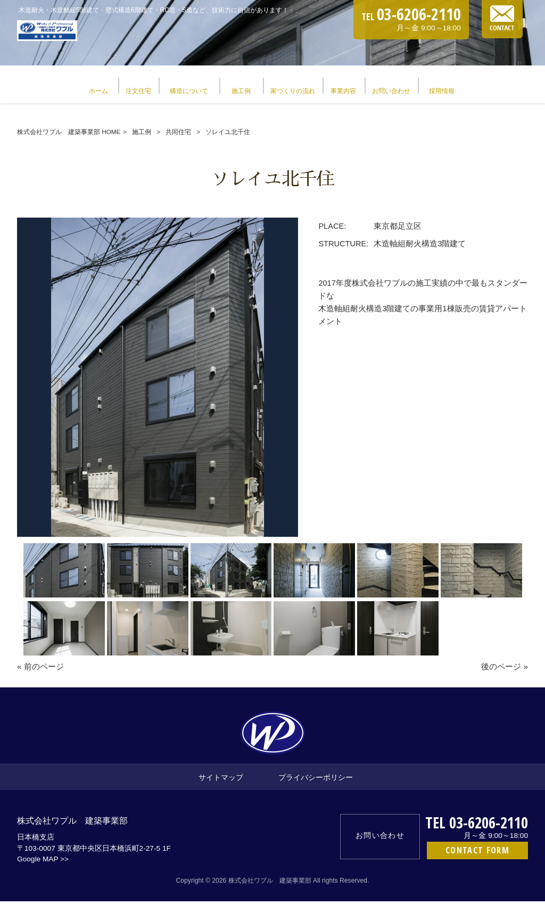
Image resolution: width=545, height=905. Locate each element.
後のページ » (504, 670)
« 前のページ (40, 670)
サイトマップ (221, 781)
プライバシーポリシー (315, 781)
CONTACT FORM (477, 854)
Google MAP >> (43, 863)
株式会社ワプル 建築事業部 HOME (68, 135)
